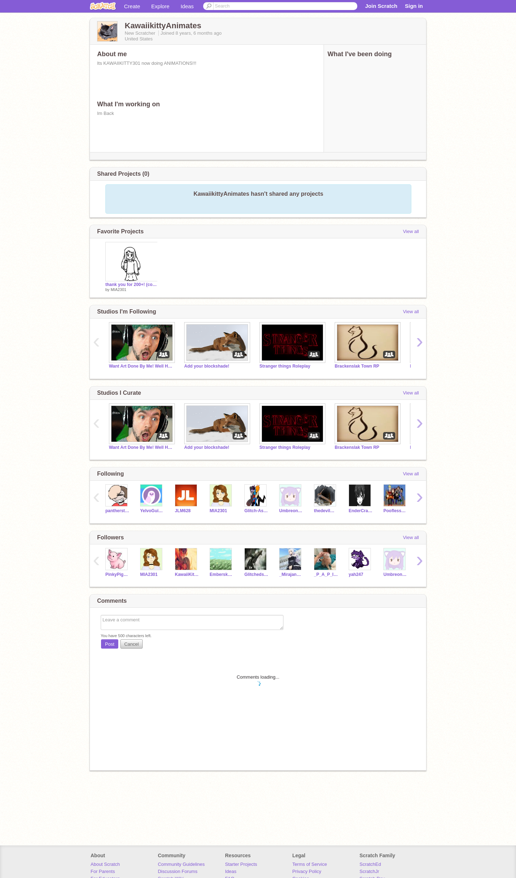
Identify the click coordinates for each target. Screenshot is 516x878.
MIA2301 (118, 289)
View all (411, 231)
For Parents (103, 871)
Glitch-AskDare (256, 510)
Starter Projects (241, 864)
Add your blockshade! (206, 366)
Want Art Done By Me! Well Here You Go (141, 366)
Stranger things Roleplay (284, 366)
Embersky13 (222, 574)
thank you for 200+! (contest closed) (131, 284)
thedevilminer (326, 510)
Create (132, 6)
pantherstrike (117, 510)
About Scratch (105, 864)
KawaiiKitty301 (187, 574)
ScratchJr (369, 871)
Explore (160, 6)
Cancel (131, 644)
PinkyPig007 (117, 574)
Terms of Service (309, 864)
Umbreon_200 (291, 510)
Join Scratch (381, 6)
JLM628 (183, 510)
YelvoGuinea (152, 510)
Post (109, 644)
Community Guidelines (181, 864)
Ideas (187, 6)
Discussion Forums (177, 871)
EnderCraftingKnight (361, 510)
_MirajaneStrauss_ (291, 574)
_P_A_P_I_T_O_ (326, 574)
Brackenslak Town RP (357, 366)
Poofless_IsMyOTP (395, 510)
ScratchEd (370, 864)
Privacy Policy (306, 871)
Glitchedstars (256, 574)
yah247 (356, 574)
